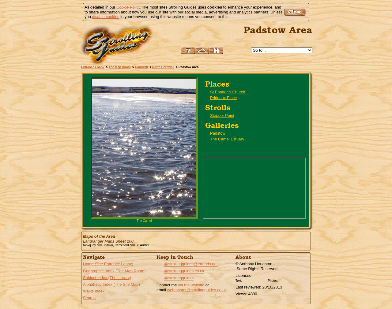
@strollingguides (179, 278)
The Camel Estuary (227, 139)
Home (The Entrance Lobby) (108, 264)
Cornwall (141, 67)
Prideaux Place (223, 97)
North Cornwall (163, 67)
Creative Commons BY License (255, 280)
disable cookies (105, 16)
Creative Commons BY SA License (291, 280)
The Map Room (120, 67)
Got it (296, 12)
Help (188, 50)
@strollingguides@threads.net (191, 264)
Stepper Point (222, 115)
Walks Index (93, 291)
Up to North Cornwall (202, 50)
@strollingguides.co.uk (184, 271)
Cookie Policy (128, 7)
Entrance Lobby (92, 67)
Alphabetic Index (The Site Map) (111, 284)
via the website (191, 285)
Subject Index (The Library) (107, 277)
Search (89, 298)
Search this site (216, 50)
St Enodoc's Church (227, 92)
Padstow (217, 133)
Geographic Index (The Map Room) (114, 271)
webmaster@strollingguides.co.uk (197, 290)
